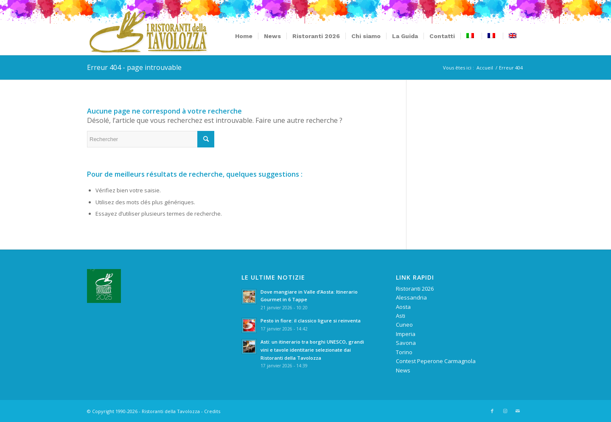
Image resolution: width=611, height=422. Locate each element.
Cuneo (404, 324)
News (403, 370)
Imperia (405, 334)
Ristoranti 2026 (415, 288)
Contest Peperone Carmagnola (436, 361)
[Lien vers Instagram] (505, 411)
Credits (212, 411)
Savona (406, 343)
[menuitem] (244, 36)
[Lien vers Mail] (517, 411)
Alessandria (411, 297)
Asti (400, 315)
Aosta (403, 307)
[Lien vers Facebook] (492, 411)
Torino (404, 352)
